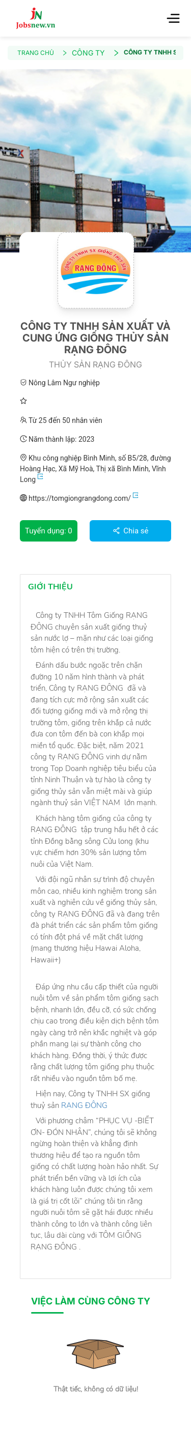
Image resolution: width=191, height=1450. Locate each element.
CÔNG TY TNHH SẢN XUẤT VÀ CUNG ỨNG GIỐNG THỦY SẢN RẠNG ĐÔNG (150, 52)
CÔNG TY (96, 52)
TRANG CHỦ (42, 52)
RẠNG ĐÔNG (86, 1105)
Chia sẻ (131, 530)
